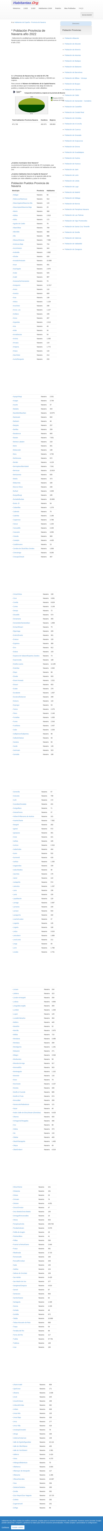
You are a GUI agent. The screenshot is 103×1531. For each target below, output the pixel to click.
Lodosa (15, 1002)
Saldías (15, 1269)
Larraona (16, 907)
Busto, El (16, 503)
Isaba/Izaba (17, 849)
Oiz (14, 1133)
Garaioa (16, 742)
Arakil (15, 277)
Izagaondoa (17, 866)
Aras (14, 297)
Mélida (15, 1034)
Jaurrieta (16, 874)
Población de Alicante (73, 44)
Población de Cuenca (73, 129)
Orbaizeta (16, 1191)
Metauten (16, 1051)
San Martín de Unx (19, 1281)
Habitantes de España (22, 22)
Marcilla (16, 1030)
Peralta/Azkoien (18, 1228)
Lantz (15, 894)
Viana (15, 1458)
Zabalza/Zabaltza (19, 1487)
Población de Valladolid (73, 244)
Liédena (16, 993)
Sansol (15, 1290)
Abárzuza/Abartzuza (20, 199)
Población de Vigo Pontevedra (76, 221)
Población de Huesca (73, 164)
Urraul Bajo (17, 1417)
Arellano (16, 314)
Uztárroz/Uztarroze (19, 1438)
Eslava (15, 652)
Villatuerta (16, 1475)
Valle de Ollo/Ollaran (20, 1446)
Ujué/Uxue (16, 1389)
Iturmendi (16, 857)
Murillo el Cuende (19, 1092)
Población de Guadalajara (74, 152)
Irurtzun (15, 845)
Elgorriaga (16, 631)
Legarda (16, 923)
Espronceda (17, 660)
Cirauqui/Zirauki (18, 557)
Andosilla (16, 252)
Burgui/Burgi (17, 495)
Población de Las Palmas (74, 215)
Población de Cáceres (73, 89)
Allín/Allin (16, 232)
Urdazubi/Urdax (18, 1405)
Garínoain (16, 750)
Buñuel (15, 491)
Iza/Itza (15, 861)
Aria (14, 326)
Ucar (15, 1347)
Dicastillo (16, 615)
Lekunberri (17, 935)
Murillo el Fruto (18, 1096)
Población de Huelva (72, 158)
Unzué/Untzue (18, 1401)
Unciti (15, 1397)
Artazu (15, 351)
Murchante (17, 1084)
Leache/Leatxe (18, 919)
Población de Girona (72, 147)
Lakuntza (16, 886)
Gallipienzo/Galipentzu (21, 734)
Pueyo (15, 1248)
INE (84, 1522)
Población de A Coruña (73, 124)
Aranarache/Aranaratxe (21, 281)
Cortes (15, 606)
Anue (15, 265)
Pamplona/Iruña (18, 1224)
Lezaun (15, 989)
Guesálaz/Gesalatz (19, 804)
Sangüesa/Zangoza (20, 1285)
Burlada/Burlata (18, 499)
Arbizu (15, 302)
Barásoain (16, 417)
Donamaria (17, 619)
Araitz (15, 273)
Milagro (15, 1055)
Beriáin (15, 462)
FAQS (81, 8)
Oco (14, 1125)
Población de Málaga (72, 198)
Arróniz (15, 338)
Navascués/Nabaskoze (21, 1104)
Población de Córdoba (73, 118)
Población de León (72, 175)
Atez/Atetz (16, 355)
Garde (15, 746)
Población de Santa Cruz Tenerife (77, 226)
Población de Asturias (73, 55)
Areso (15, 318)
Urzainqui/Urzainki (19, 1430)
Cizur (15, 598)
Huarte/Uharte (18, 820)
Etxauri (15, 684)
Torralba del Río (18, 1331)
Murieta (15, 1088)
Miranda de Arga (19, 1063)
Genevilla (16, 792)
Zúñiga (15, 1508)
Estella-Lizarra (18, 664)
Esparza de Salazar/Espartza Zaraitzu (26, 656)
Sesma (15, 1306)
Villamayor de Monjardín (21, 1471)
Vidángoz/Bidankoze (20, 1463)
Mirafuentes (17, 1059)
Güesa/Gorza (17, 812)
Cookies (58, 1526)
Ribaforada (17, 1253)
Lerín (15, 948)
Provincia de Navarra (38, 22)
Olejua (15, 1145)
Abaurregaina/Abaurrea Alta (22, 203)
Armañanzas (17, 334)
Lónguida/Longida (19, 1006)
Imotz (15, 837)
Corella (15, 602)
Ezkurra (16, 701)
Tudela (15, 1339)
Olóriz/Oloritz (17, 1187)
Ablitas (15, 215)
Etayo (15, 672)
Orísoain (16, 1199)
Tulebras (16, 1343)
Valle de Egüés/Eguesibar (22, 1442)
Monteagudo (17, 1071)
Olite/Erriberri (17, 1149)
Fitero (15, 713)
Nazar (15, 1108)
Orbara (15, 1195)
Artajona (16, 347)
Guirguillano (17, 808)
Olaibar (15, 1137)
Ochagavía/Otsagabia (20, 1121)
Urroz (15, 1421)
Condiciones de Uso (46, 1526)
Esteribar (16, 668)
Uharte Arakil (17, 1384)
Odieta (15, 1129)
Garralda (16, 754)
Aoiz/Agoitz (17, 269)
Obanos (16, 1117)
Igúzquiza (16, 833)
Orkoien (16, 1203)
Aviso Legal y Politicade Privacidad (26, 1526)
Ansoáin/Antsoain (19, 260)
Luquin (15, 1014)
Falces (15, 709)
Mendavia (16, 1039)
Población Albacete (72, 38)
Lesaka (15, 952)
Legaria (15, 927)
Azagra (15, 401)
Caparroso (16, 520)
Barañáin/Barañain (19, 413)
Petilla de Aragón (19, 1232)
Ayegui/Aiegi (17, 396)
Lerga (15, 944)
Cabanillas (16, 507)
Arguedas (16, 322)
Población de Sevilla (72, 232)
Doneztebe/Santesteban (21, 623)
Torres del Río (18, 1335)
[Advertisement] (34, 59)
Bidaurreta (16, 483)
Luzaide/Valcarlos (19, 1018)
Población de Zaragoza (73, 249)
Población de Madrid (72, 192)
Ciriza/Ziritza (17, 594)
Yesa (15, 1483)
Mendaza (16, 1043)
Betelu (15, 479)
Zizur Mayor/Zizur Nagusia (22, 1495)
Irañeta (15, 841)
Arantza (15, 293)
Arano (15, 289)
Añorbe (15, 256)
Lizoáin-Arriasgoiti (19, 997)
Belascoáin (17, 450)
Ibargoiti (16, 825)
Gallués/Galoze (18, 738)
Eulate (15, 689)
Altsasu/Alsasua (18, 240)
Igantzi (15, 829)
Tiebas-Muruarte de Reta (21, 1322)
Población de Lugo (72, 187)
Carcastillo (16, 528)
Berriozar (16, 470)
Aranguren (16, 285)
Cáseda (16, 536)
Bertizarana (17, 474)
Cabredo (16, 511)
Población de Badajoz (73, 61)
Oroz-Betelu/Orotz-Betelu (22, 1211)
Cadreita (16, 516)
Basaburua (17, 433)
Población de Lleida (72, 181)
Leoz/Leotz (17, 940)
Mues (15, 1080)
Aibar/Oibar (17, 228)
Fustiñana (16, 725)
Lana (15, 890)
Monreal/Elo (17, 1067)
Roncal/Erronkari (19, 1261)
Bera (15, 454)
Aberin (15, 211)
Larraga (16, 903)
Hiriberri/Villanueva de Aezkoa (23, 816)
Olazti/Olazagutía (19, 1141)
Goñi (15, 800)
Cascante (16, 532)
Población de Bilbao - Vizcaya (76, 78)
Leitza (15, 931)
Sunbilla (16, 1314)
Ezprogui (16, 705)
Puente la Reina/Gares (21, 1244)
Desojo (15, 610)
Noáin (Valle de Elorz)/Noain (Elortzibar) (27, 1112)
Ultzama (16, 1393)
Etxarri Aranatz (18, 680)
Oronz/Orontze (18, 1207)
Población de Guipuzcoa (74, 141)
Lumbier (16, 1010)
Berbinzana (17, 458)
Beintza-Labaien (18, 442)
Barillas (15, 429)
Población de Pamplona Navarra (77, 209)
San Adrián (17, 1277)
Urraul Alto (16, 1413)
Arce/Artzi (16, 306)
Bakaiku (16, 409)
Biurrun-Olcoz (18, 487)
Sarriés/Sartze (18, 1298)
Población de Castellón (73, 107)
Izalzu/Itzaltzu (18, 870)
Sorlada (16, 1310)
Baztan (15, 438)
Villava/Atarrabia (19, 1479)
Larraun (16, 911)
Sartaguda (16, 1302)
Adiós (15, 219)
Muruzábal (16, 1100)
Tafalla (15, 1318)
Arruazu (16, 343)
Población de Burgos (72, 84)
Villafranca (16, 1467)
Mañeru (15, 1022)
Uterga (15, 1434)
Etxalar (15, 676)
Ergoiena (16, 643)
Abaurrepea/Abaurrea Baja (22, 207)
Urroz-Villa (16, 1426)
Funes (15, 721)
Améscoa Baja (18, 244)
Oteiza (15, 1220)
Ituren (15, 853)
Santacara (16, 1294)
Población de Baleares (73, 67)
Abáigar (15, 195)
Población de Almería (73, 50)
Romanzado (17, 1257)
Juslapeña (16, 882)
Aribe (15, 330)
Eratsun (16, 639)
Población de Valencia (73, 238)
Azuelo (15, 405)
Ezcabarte (16, 693)
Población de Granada (73, 135)
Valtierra (16, 1454)
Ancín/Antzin (17, 248)
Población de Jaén (71, 169)
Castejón (16, 540)
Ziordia (15, 1491)
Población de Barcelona (73, 72)
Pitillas (15, 1240)
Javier (15, 878)
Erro (14, 647)
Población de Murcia (72, 204)
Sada (15, 1265)
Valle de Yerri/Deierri (20, 1450)
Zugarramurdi (18, 1504)
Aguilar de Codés (19, 223)
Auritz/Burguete (18, 359)
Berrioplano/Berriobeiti (21, 466)
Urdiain (15, 1409)
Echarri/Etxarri (18, 627)
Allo (14, 236)
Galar (15, 730)
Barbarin (16, 421)
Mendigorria (17, 1047)
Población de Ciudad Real (74, 112)
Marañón (16, 1026)
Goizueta (16, 796)
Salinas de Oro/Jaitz (20, 1273)
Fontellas (16, 717)
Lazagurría (17, 915)
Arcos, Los (16, 310)
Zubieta (15, 1499)
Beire (15, 446)
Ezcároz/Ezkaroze (19, 697)
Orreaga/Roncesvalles (21, 1216)
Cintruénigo (17, 553)
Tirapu (15, 1327)
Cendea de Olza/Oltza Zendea (23, 548)
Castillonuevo (18, 544)
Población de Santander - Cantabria (78, 101)
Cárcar (15, 524)
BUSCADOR (87, 15)
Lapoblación (17, 898)
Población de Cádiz (72, 95)
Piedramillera (17, 1236)
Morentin (16, 1076)
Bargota (16, 425)
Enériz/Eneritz (18, 635)
